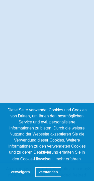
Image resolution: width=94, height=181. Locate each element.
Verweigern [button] (20, 172)
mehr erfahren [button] (68, 159)
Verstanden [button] (48, 172)
